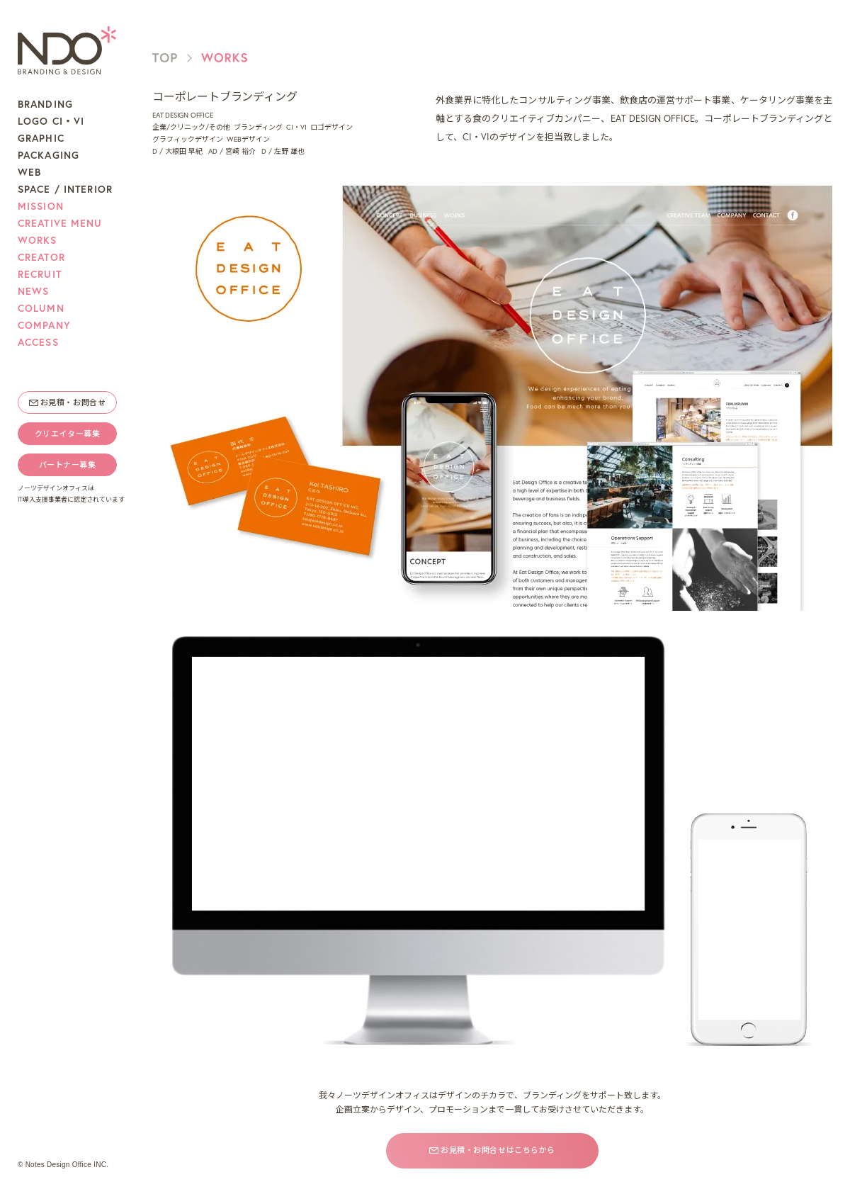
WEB (29, 172)
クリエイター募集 (67, 434)
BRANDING (45, 104)
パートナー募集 (67, 465)
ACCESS (38, 342)
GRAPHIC (41, 138)
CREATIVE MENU (60, 223)
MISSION (41, 206)
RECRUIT (40, 274)
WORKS (37, 240)
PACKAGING (48, 155)
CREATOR (41, 257)
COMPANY (44, 325)
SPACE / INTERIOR (65, 189)
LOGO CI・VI (51, 121)
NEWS (33, 291)
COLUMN (41, 308)
